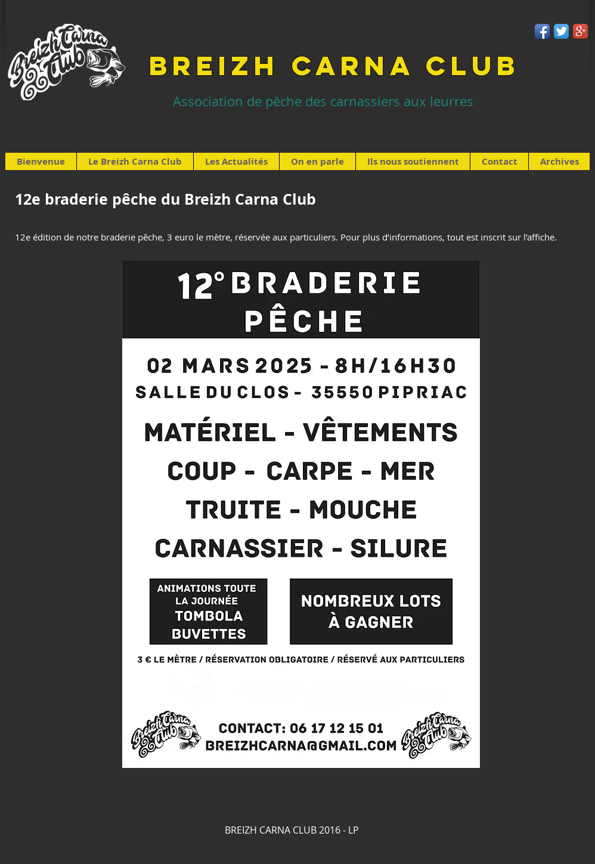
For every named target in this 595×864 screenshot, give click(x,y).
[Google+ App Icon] (580, 31)
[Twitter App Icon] (561, 31)
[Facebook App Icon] (542, 31)
